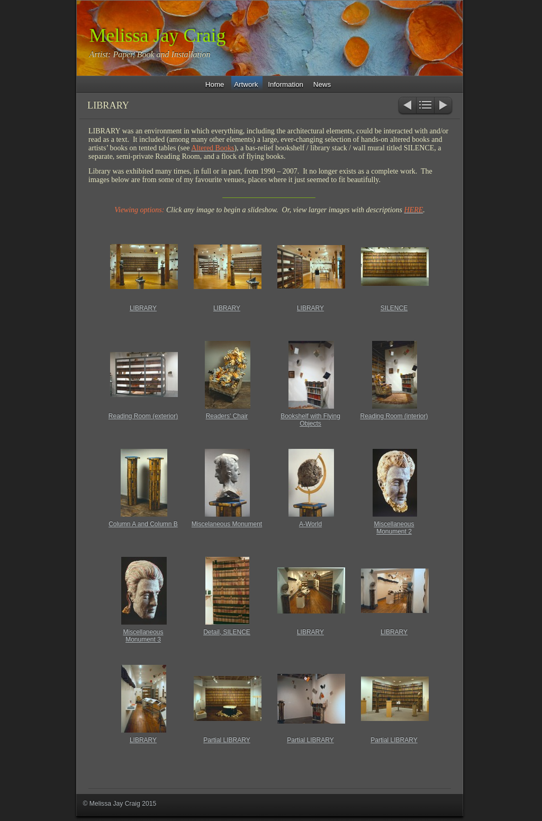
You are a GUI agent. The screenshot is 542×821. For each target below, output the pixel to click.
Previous (407, 106)
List (425, 106)
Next (444, 106)
